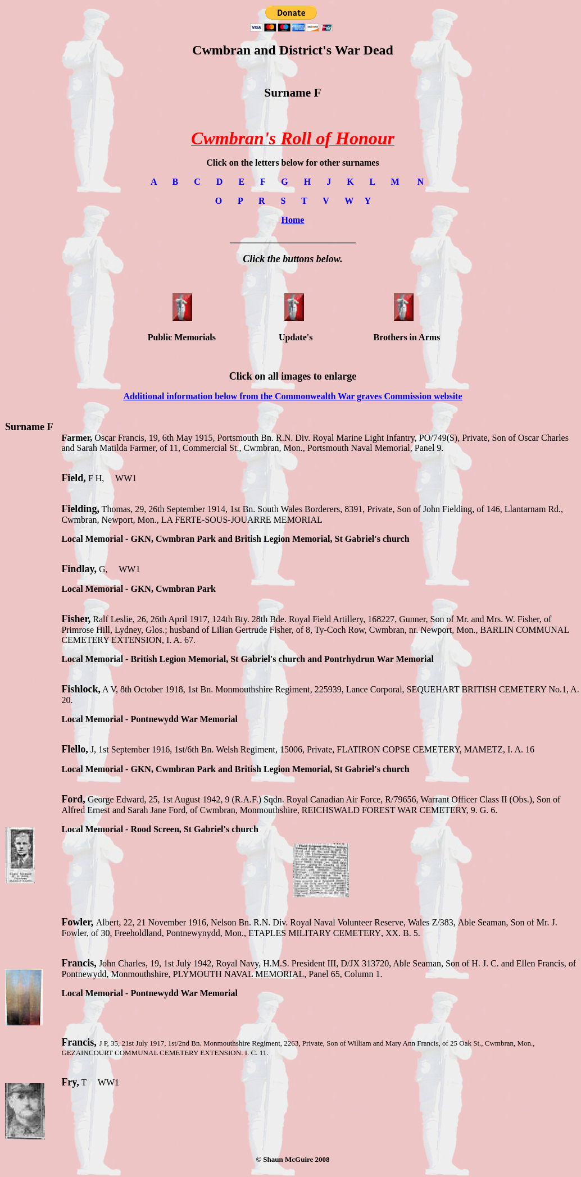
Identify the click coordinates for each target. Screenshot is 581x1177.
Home (293, 220)
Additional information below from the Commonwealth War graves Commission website (292, 396)
